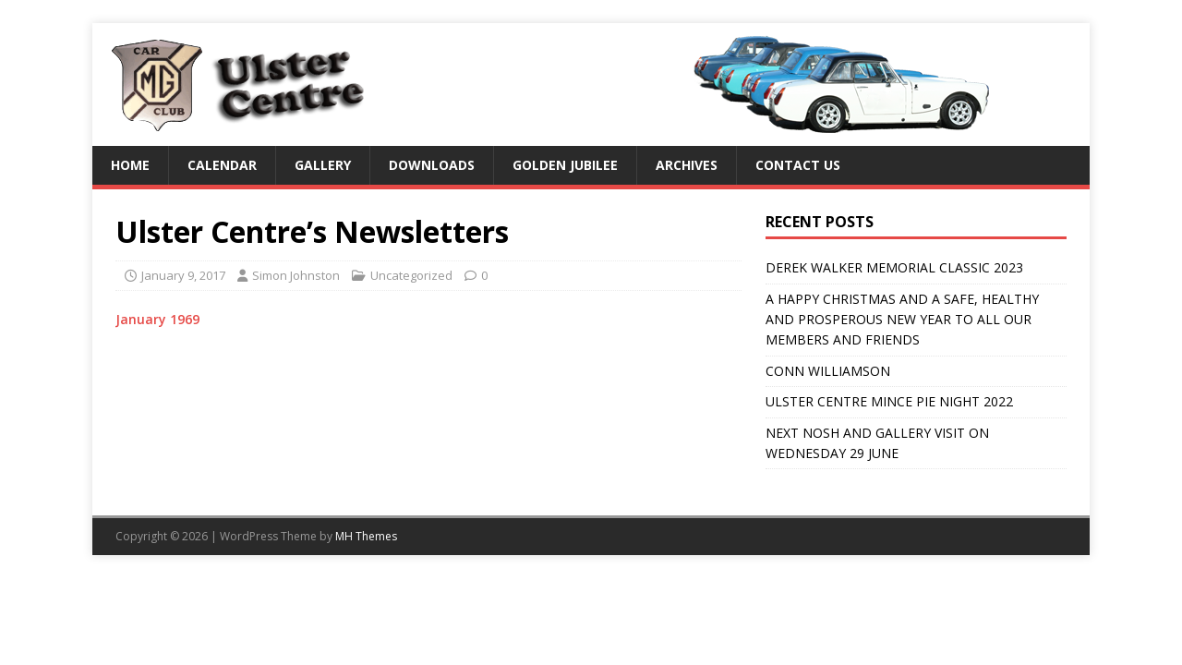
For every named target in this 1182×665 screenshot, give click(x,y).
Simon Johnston (296, 275)
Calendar (222, 165)
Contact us (797, 165)
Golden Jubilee (565, 165)
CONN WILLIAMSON (828, 371)
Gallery (323, 165)
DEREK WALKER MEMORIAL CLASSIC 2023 (894, 267)
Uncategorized (411, 275)
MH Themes (366, 536)
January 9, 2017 (183, 275)
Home (130, 165)
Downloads (432, 165)
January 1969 (157, 319)
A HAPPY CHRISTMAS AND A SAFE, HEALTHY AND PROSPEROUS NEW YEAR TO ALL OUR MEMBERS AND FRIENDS (902, 319)
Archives (687, 165)
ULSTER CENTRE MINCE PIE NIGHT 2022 (889, 401)
